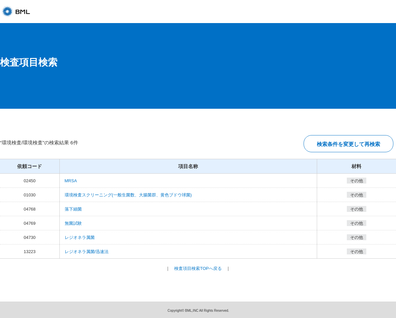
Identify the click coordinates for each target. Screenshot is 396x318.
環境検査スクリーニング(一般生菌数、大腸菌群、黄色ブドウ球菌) (128, 194)
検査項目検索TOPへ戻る (198, 268)
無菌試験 (73, 223)
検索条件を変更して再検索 (348, 144)
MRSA (71, 180)
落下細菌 (73, 209)
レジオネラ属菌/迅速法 (87, 251)
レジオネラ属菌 (80, 237)
